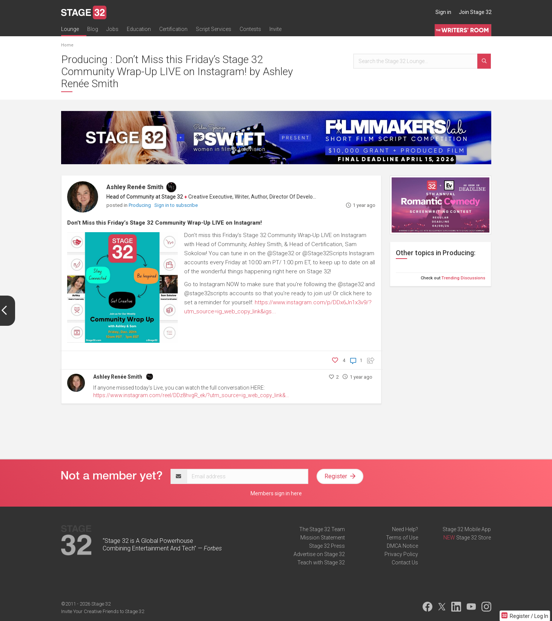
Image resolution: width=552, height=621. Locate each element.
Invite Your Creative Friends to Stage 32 (102, 611)
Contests (250, 29)
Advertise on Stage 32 (319, 554)
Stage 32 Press (327, 546)
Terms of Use (402, 538)
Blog (92, 29)
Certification (173, 29)
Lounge (70, 29)
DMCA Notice (402, 546)
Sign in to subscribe (176, 205)
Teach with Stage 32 (321, 562)
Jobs (112, 29)
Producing (140, 205)
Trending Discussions (463, 278)
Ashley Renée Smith (134, 187)
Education (139, 29)
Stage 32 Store (473, 538)
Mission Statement (322, 538)
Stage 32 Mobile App (467, 529)
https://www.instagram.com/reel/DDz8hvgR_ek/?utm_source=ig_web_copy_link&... (191, 395)
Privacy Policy (401, 554)
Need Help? (405, 529)
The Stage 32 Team (322, 529)
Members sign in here (276, 493)
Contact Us (405, 562)
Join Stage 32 (475, 12)
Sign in (443, 12)
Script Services (213, 29)
